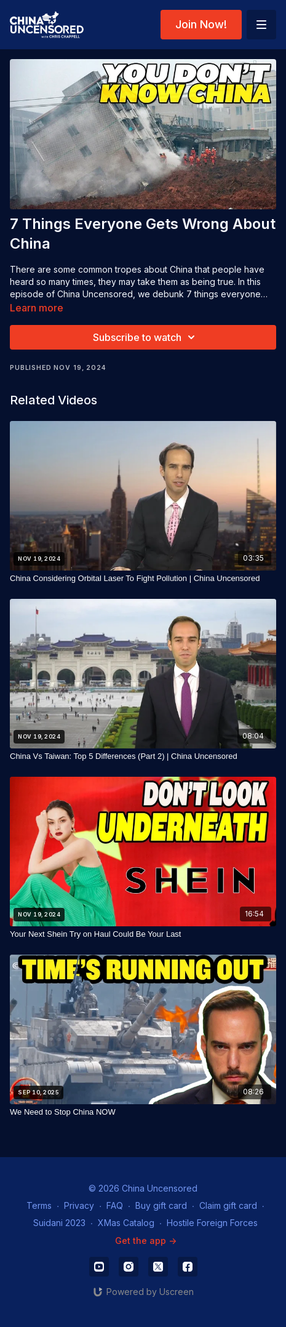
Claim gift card (228, 1205)
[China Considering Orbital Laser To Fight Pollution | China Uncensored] (143, 578)
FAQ (114, 1205)
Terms (39, 1205)
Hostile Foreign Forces (212, 1222)
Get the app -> (146, 1240)
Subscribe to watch (146, 337)
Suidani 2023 (59, 1222)
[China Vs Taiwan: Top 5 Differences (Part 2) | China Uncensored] (143, 756)
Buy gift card (161, 1205)
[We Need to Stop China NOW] (143, 1112)
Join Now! (201, 24)
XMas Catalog (126, 1222)
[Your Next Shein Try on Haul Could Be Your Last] (143, 934)
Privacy (79, 1205)
